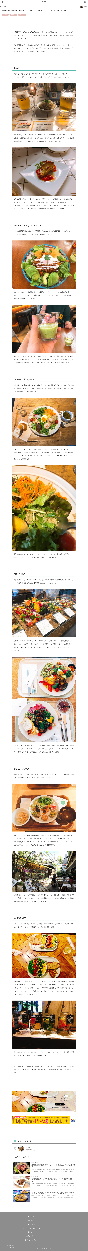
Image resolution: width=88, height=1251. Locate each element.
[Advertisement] (44, 1132)
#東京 (5, 14)
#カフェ (22, 14)
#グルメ (13, 14)
